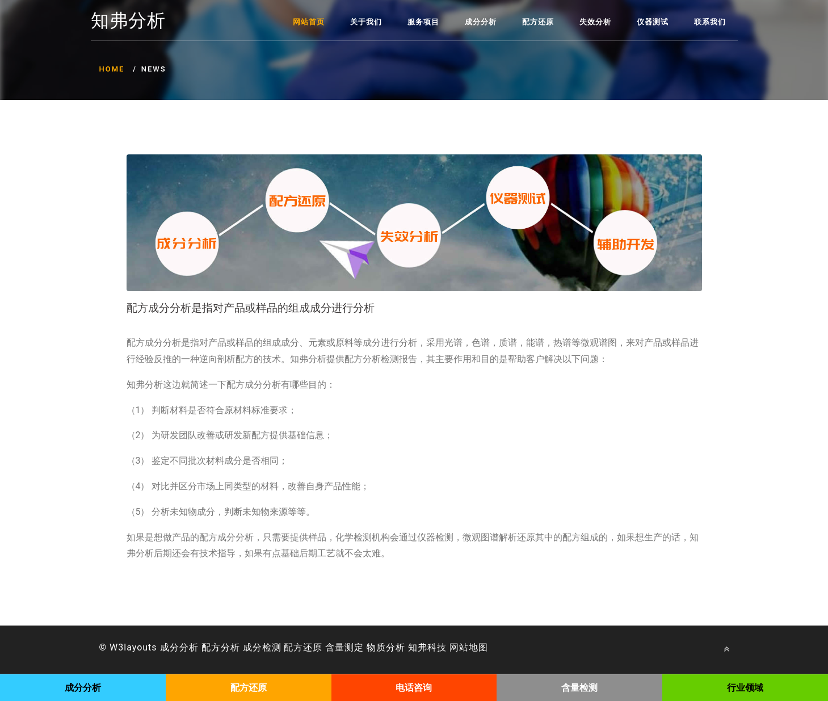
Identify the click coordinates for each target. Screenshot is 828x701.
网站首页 (309, 22)
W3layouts (133, 647)
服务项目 (423, 22)
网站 (459, 647)
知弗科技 (427, 647)
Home (112, 69)
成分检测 (262, 647)
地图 (478, 647)
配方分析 (220, 647)
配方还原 (538, 22)
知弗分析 (128, 21)
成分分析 (481, 22)
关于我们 (366, 22)
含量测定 (344, 647)
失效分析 (595, 22)
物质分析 (386, 647)
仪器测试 (653, 22)
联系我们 (710, 22)
